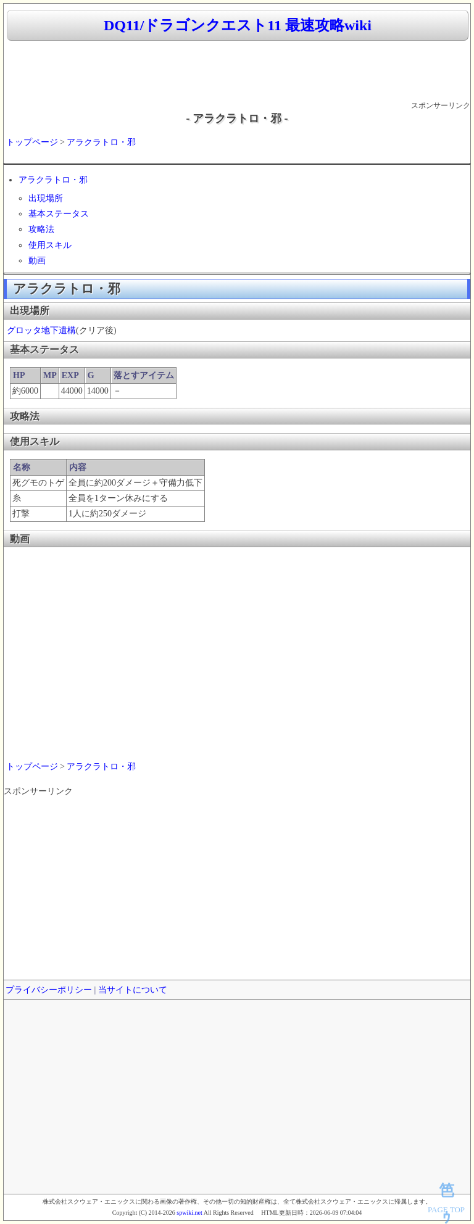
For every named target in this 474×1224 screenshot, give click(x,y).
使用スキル (50, 245)
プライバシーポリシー (49, 989)
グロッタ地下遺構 (41, 330)
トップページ (32, 142)
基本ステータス (58, 213)
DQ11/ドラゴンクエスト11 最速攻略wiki (238, 25)
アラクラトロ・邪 (101, 142)
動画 (37, 260)
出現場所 (45, 198)
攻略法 (41, 229)
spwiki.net (189, 1212)
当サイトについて (132, 989)
